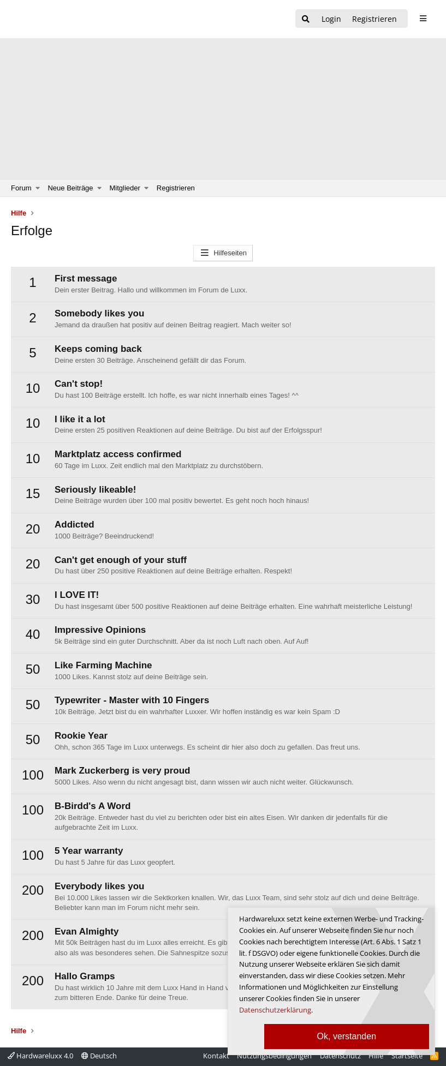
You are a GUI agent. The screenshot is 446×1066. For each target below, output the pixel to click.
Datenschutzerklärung (275, 1010)
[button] (38, 188)
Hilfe (375, 1056)
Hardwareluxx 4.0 (40, 1056)
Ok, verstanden (347, 1036)
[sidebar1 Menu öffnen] (422, 18)
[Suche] (305, 19)
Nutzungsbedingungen (274, 1056)
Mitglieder (125, 188)
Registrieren (176, 188)
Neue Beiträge (70, 188)
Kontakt (216, 1056)
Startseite (407, 1056)
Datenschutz (340, 1056)
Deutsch (99, 1056)
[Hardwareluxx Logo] (66, 19)
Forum (21, 188)
